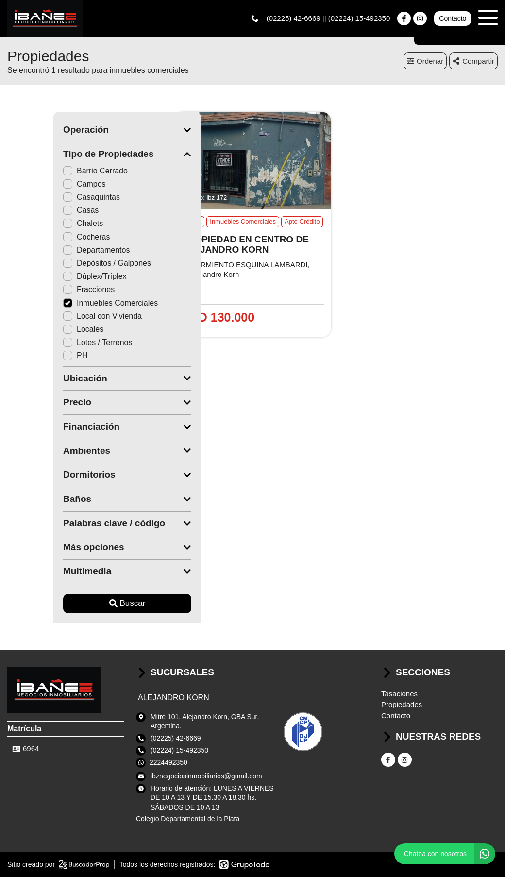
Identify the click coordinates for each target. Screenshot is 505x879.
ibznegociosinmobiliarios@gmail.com (206, 778)
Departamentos (50, 252)
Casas (34, 212)
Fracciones (42, 291)
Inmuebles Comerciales (64, 305)
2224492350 (168, 764)
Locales (37, 331)
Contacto (452, 19)
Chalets (37, 225)
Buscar (81, 605)
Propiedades (401, 707)
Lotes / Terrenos (51, 344)
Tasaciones (399, 695)
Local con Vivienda (56, 318)
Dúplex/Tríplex (49, 278)
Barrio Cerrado (49, 172)
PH (29, 357)
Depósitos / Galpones (61, 265)
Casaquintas (45, 199)
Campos (38, 185)
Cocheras (40, 238)
